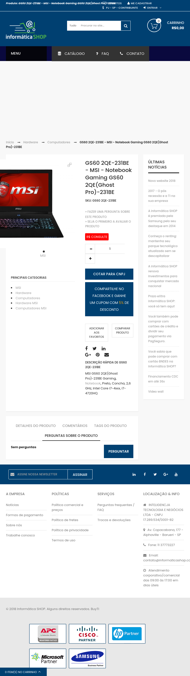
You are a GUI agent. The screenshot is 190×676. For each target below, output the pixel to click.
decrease (90, 249)
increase (90, 259)
